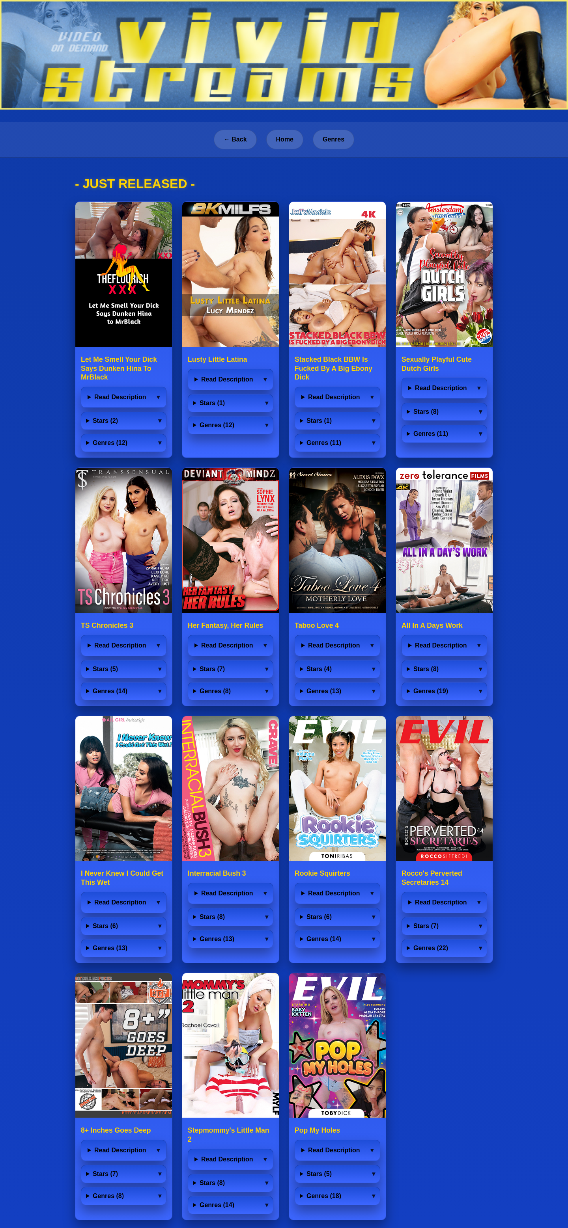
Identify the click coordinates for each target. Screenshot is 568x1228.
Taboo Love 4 (317, 625)
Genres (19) (430, 691)
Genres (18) (323, 1196)
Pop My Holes (317, 1130)
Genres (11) (323, 442)
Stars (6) (105, 926)
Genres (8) (215, 691)
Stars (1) (212, 403)
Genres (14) (110, 691)
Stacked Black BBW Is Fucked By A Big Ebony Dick (333, 368)
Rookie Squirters (322, 873)
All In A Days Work (432, 625)
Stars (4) (319, 669)
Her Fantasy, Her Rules (225, 625)
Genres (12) (110, 442)
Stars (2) (105, 420)
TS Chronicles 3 (107, 625)
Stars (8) (426, 411)
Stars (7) (212, 669)
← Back (235, 139)
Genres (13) (323, 691)
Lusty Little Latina (217, 359)
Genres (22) (430, 948)
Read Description (120, 397)
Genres (333, 139)
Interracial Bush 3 (217, 873)
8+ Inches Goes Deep (116, 1130)
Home (284, 139)
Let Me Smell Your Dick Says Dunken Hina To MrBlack (119, 368)
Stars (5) (105, 669)
